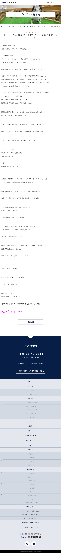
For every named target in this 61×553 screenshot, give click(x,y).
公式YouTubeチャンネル (32, 502)
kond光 (32, 417)
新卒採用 (32, 457)
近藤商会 (8, 2)
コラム (29, 431)
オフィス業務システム (31, 413)
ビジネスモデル (32, 480)
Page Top (30, 336)
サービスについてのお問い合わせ (30, 511)
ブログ (29, 445)
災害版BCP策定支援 (32, 402)
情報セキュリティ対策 (31, 406)
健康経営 (32, 488)
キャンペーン (29, 440)
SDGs (31, 491)
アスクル (32, 390)
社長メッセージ (32, 477)
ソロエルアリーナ (31, 394)
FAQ (32, 499)
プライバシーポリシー (30, 527)
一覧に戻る (30, 322)
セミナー (29, 421)
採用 (29, 450)
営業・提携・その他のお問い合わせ (31, 514)
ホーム (29, 381)
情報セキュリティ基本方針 (29, 522)
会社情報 (32, 473)
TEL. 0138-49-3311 (50, 2)
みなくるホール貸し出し (30, 518)
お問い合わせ (29, 507)
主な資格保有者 (32, 495)
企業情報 (29, 469)
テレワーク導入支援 (32, 410)
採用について (31, 454)
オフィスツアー (29, 435)
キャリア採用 (31, 461)
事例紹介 (29, 426)
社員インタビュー (31, 465)
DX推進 (32, 484)
